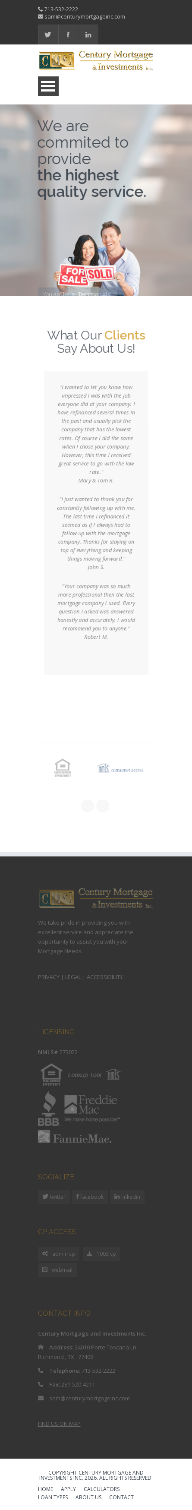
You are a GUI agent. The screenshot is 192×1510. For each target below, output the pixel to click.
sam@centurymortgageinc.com (84, 16)
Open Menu (48, 86)
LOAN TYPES (53, 1498)
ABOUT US (88, 1498)
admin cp (58, 1254)
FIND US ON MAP (59, 1424)
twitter (57, 1196)
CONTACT (121, 1498)
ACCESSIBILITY (105, 977)
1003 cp (101, 1254)
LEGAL (73, 977)
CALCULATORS (102, 1490)
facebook (91, 1196)
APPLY (68, 1490)
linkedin (130, 1196)
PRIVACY (49, 977)
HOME (45, 1490)
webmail (57, 1270)
